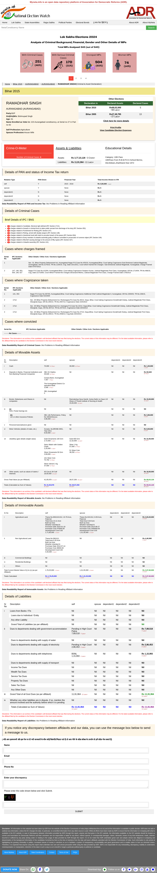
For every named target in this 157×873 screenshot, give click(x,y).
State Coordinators (37, 852)
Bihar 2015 (17, 84)
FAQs (75, 852)
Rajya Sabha (49, 22)
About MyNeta (149, 22)
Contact (51, 852)
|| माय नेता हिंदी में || (100, 22)
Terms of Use (63, 852)
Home (4, 22)
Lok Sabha (16, 22)
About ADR (134, 22)
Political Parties (65, 22)
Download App (94, 869)
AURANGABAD (32, 84)
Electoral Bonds (82, 22)
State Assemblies (32, 22)
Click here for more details (116, 121)
